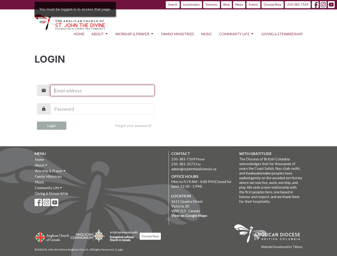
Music (206, 34)
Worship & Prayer (134, 34)
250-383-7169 (297, 4)
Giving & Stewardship (282, 34)
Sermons (212, 4)
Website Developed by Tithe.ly (282, 247)
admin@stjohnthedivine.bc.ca (193, 169)
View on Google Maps (189, 215)
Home (79, 34)
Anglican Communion (87, 235)
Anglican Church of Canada (52, 236)
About (99, 34)
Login (51, 125)
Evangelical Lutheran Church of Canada (122, 236)
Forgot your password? (133, 125)
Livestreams (191, 4)
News (239, 4)
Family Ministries (177, 34)
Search (172, 4)
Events (253, 4)
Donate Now (272, 4)
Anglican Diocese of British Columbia (269, 234)
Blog (226, 4)
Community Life (236, 34)
